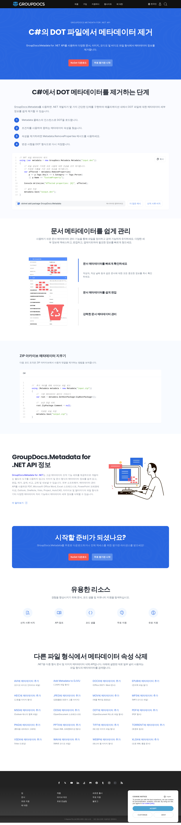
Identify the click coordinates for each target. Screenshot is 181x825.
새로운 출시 (98, 795)
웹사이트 (108, 4)
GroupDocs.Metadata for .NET (27, 475)
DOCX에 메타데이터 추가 (107, 683)
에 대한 (120, 4)
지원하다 (95, 4)
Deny (163, 815)
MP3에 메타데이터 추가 (145, 697)
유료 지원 (25, 803)
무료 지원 (97, 799)
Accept (153, 808)
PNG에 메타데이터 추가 (27, 727)
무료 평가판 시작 (102, 62)
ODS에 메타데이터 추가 (66, 712)
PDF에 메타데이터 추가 (145, 712)
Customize (142, 815)
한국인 (149, 4)
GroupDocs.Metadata (26, 106)
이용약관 (107, 821)
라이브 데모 (62, 799)
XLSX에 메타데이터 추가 (145, 741)
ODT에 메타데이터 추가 (106, 712)
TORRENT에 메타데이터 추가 (148, 727)
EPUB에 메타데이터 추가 (145, 683)
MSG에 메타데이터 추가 (27, 712)
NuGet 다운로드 (79, 62)
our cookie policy (148, 803)
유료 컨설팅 (62, 803)
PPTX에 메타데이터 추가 (67, 727)
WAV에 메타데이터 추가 (66, 741)
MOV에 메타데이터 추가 (106, 697)
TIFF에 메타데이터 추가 (106, 727)
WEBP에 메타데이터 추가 (107, 741)
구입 (85, 4)
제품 (76, 4)
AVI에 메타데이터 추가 (26, 683)
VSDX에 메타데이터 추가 (28, 741)
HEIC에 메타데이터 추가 (27, 697)
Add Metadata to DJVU (66, 683)
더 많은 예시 (135, 203)
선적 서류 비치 (154, 203)
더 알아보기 (18, 502)
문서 (23, 799)
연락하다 (114, 821)
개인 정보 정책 (98, 821)
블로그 (95, 803)
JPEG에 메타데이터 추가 (67, 697)
